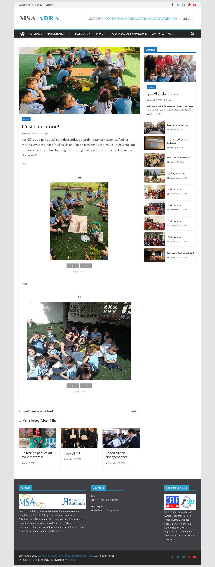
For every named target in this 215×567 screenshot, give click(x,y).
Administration (56, 33)
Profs (99, 33)
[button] (67, 34)
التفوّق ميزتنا (72, 453)
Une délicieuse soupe (178, 157)
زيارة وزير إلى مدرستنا (177, 124)
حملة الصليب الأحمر (162, 93)
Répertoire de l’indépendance (116, 455)
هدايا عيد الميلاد (174, 189)
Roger (45, 133)
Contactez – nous (162, 33)
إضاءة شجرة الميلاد (176, 173)
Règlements (81, 33)
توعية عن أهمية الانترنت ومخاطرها (178, 141)
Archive (26, 119)
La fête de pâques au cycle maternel (37, 455)
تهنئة (135, 411)
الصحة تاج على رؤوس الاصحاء (36, 411)
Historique (35, 33)
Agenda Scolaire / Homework (129, 33)
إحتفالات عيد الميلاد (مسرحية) (180, 252)
